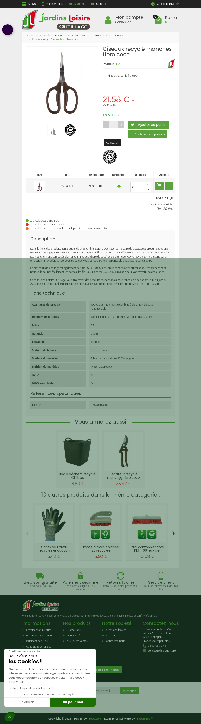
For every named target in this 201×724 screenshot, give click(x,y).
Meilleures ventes (77, 641)
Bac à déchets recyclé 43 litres (77, 476)
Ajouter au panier (149, 124)
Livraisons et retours (38, 630)
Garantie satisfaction (39, 635)
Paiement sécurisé (37, 641)
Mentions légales (116, 630)
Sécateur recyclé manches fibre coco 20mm (123, 477)
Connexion (123, 21)
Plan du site (113, 635)
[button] (9, 716)
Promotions (74, 630)
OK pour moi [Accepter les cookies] (73, 702)
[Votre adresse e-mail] (102, 690)
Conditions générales (38, 646)
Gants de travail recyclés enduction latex (54, 550)
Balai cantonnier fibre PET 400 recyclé (147, 549)
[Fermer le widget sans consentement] (25, 651)
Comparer (112, 142)
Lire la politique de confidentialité (30, 688)
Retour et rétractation (100, 670)
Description (42, 239)
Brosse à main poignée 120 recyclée (100, 549)
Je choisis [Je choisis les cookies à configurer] (27, 702)
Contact (98, 4)
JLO (117, 64)
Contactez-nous (115, 641)
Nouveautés (74, 635)
